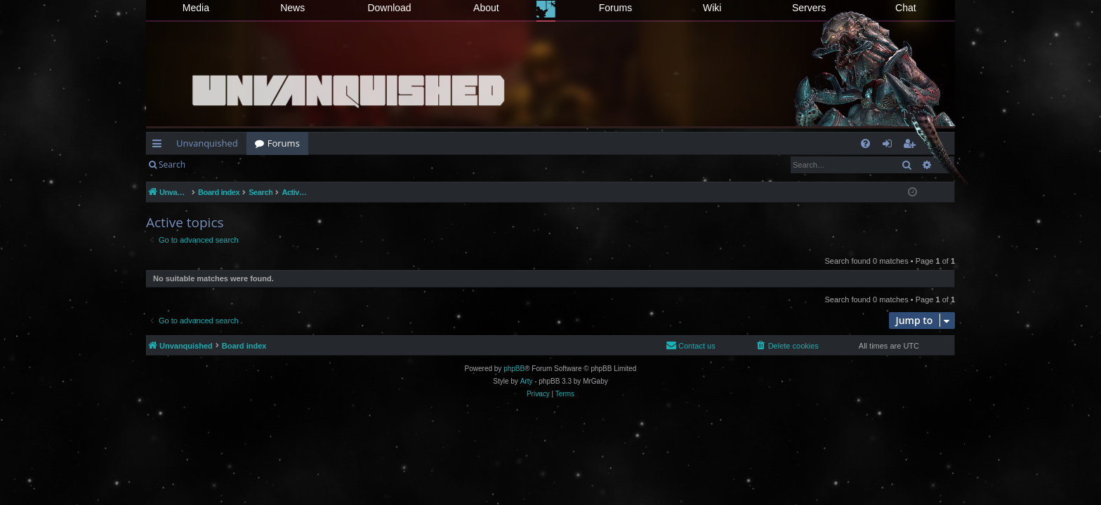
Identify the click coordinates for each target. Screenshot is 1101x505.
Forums (615, 7)
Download (389, 7)
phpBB (514, 368)
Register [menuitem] (912, 146)
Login (216, 164)
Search (172, 164)
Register (263, 164)
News (292, 7)
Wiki (712, 7)
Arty (526, 381)
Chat (905, 7)
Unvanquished (207, 143)
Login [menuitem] (890, 146)
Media (196, 7)
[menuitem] (865, 143)
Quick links (160, 146)
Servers (809, 7)
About (486, 7)
